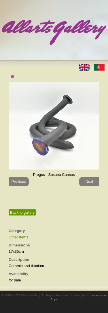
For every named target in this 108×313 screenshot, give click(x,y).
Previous (19, 181)
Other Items (18, 237)
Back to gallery (22, 212)
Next (89, 181)
